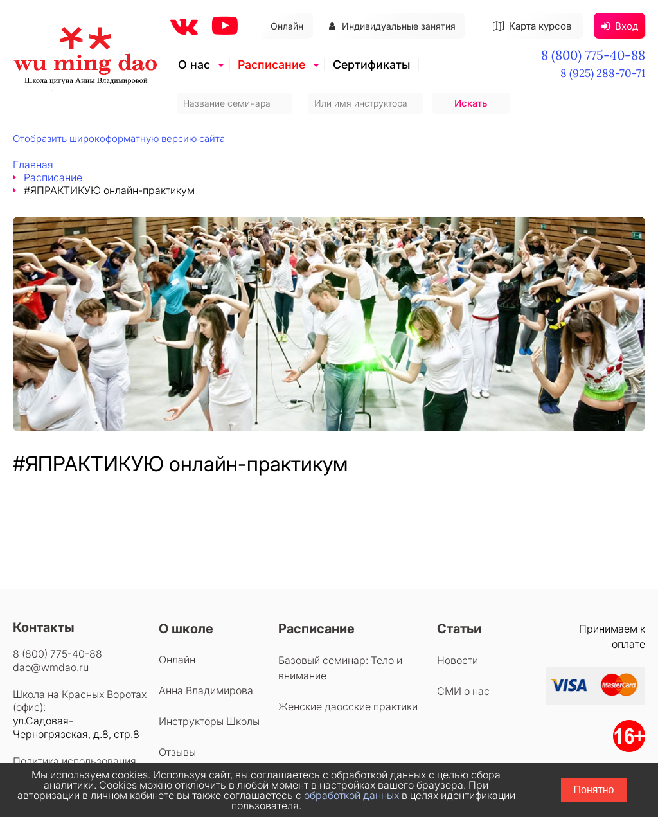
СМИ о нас (463, 691)
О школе (186, 628)
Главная (33, 164)
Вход (619, 26)
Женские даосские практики (348, 706)
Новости (457, 660)
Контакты (44, 627)
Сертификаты (371, 64)
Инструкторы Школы (209, 721)
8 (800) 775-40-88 (593, 55)
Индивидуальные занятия (392, 26)
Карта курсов (532, 26)
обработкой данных (351, 795)
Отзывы (177, 752)
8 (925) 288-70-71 (602, 73)
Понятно (594, 789)
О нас (194, 64)
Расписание (271, 64)
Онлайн (287, 26)
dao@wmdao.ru (51, 667)
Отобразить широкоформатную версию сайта (119, 138)
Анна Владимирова (206, 690)
